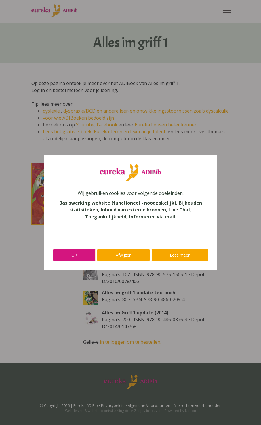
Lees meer (180, 255)
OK (74, 255)
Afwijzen (124, 255)
